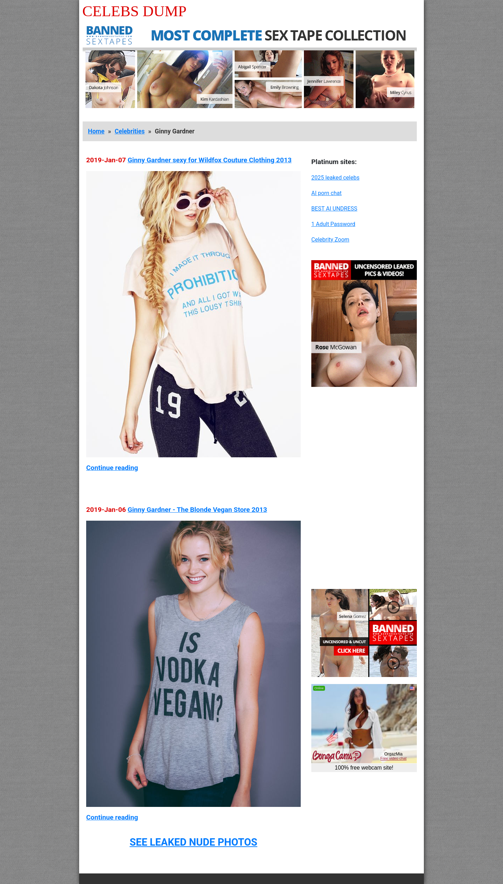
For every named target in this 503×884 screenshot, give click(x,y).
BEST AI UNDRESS (334, 208)
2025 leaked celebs (335, 177)
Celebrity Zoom (330, 239)
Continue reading (112, 468)
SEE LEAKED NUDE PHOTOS (193, 842)
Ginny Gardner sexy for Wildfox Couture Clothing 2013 (210, 160)
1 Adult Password (333, 224)
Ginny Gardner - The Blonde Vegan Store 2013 (197, 510)
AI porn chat (326, 193)
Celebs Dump (134, 11)
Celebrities (130, 131)
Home (96, 131)
